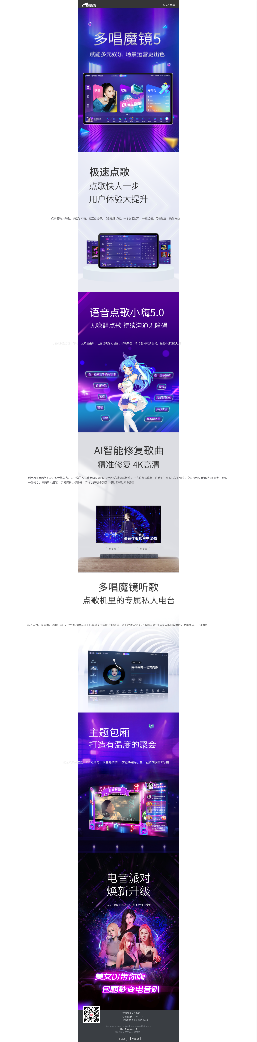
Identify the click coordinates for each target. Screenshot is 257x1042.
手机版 (121, 1039)
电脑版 (135, 1039)
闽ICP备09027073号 (128, 1029)
